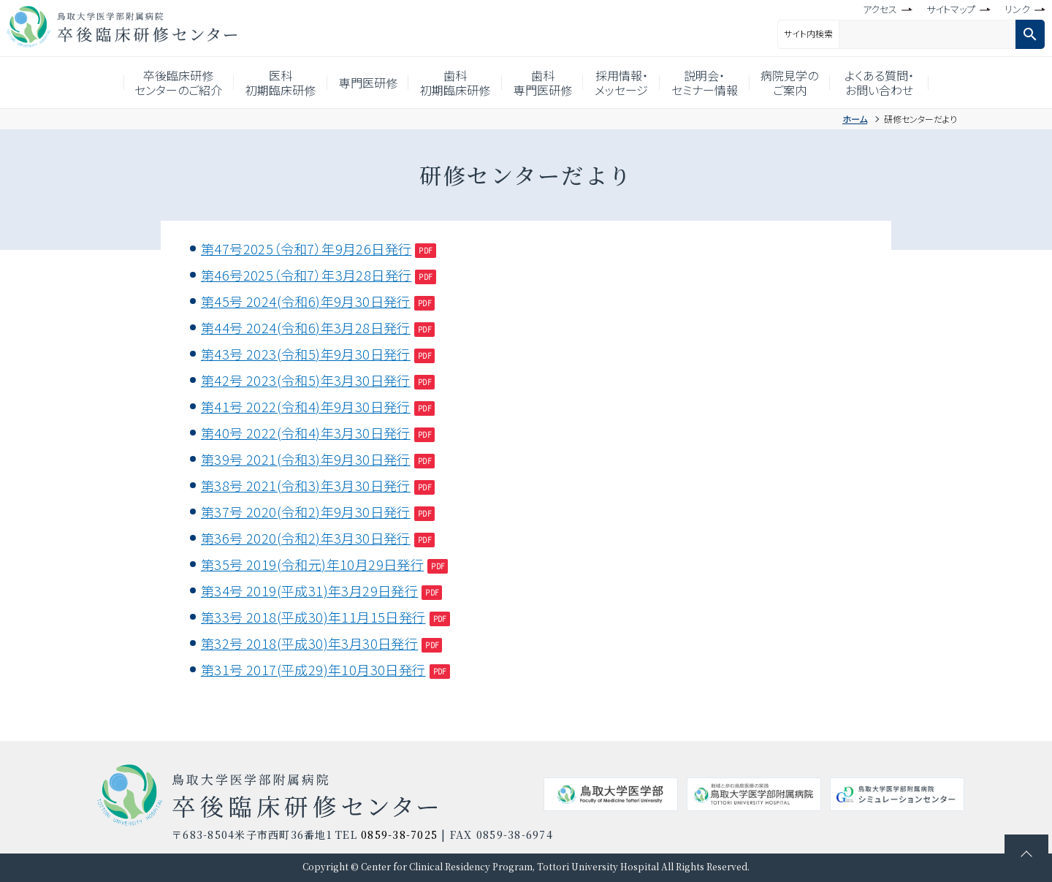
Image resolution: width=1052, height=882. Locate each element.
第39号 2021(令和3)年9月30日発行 (306, 458)
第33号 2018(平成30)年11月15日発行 (313, 616)
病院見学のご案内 (812, 82)
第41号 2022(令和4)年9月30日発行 (306, 406)
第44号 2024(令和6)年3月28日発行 (306, 327)
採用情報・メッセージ (631, 82)
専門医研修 (358, 82)
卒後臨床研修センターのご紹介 (156, 82)
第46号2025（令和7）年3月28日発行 (306, 274)
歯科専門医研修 (546, 82)
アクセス (880, 9)
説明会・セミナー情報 (720, 82)
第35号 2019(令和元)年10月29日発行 (312, 564)
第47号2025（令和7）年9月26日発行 (306, 248)
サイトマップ (950, 9)
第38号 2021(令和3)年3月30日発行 (306, 485)
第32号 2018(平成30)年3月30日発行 (309, 643)
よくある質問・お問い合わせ (904, 82)
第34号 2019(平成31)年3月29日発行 (309, 590)
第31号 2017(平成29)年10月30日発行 (313, 669)
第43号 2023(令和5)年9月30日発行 (306, 353)
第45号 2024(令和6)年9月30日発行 (306, 301)
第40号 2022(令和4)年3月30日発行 (306, 432)
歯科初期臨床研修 (452, 82)
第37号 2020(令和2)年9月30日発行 (306, 511)
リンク (1017, 9)
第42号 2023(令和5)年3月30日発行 (306, 379)
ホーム (854, 119)
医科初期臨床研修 (264, 82)
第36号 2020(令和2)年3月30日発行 (306, 537)
